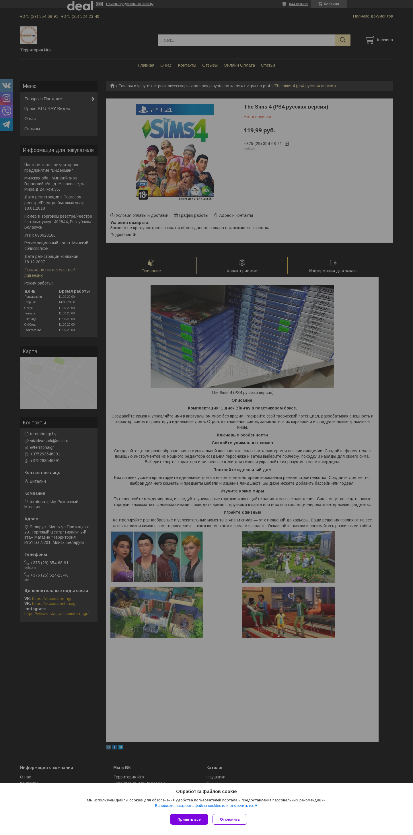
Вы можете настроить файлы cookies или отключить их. (204, 807)
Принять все (189, 819)
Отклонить (231, 819)
